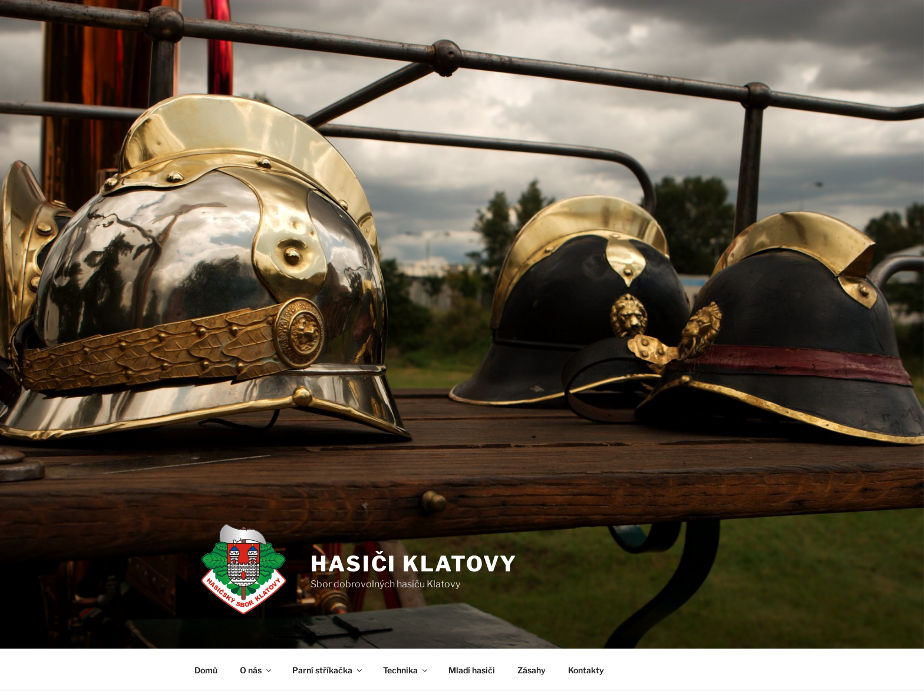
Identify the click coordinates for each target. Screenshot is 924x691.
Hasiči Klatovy (414, 564)
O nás (256, 670)
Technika (406, 670)
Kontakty (586, 670)
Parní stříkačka (328, 670)
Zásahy (531, 670)
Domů (205, 670)
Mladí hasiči (471, 670)
